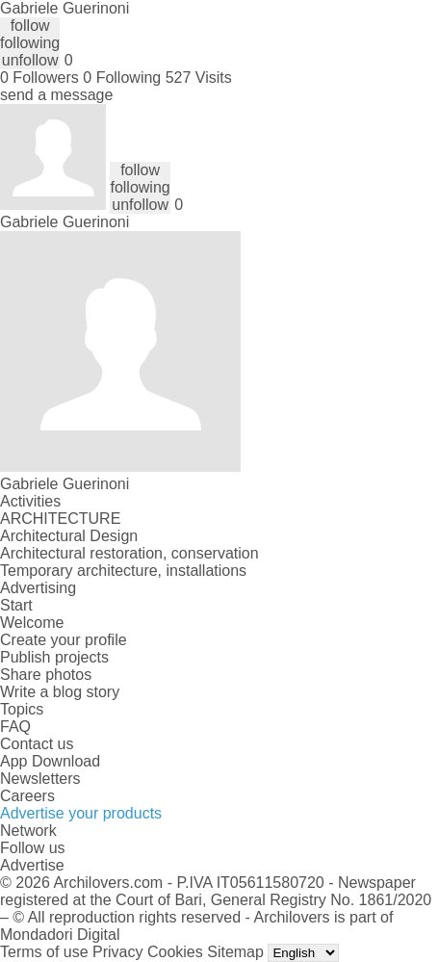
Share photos (45, 674)
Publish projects (54, 657)
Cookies (175, 952)
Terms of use (44, 952)
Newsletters (40, 778)
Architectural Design (69, 536)
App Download (50, 761)
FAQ (15, 726)
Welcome (32, 622)
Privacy (117, 952)
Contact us (36, 744)
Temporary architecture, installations (123, 570)
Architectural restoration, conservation (129, 553)
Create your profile (63, 640)
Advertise (32, 865)
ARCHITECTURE (60, 518)
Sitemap (235, 952)
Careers (27, 796)
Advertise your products (81, 813)
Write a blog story (59, 692)
